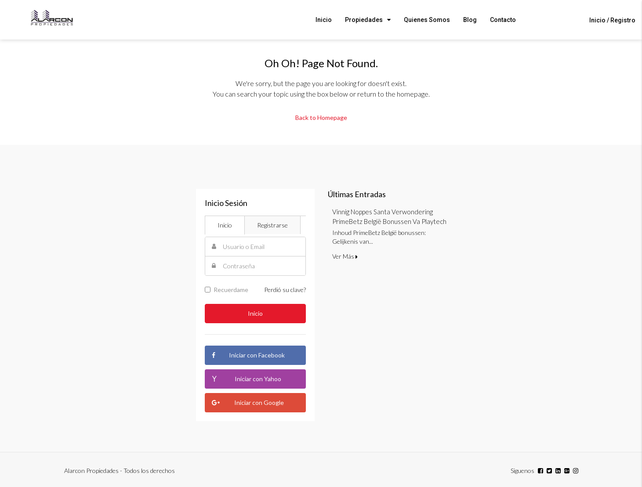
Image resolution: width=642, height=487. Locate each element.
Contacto (503, 19)
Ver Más (345, 256)
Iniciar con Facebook (248, 355)
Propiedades (364, 19)
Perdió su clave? (285, 289)
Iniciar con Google (248, 402)
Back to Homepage (321, 117)
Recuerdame (226, 289)
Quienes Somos (427, 19)
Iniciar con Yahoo (246, 379)
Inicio (324, 19)
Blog (470, 19)
